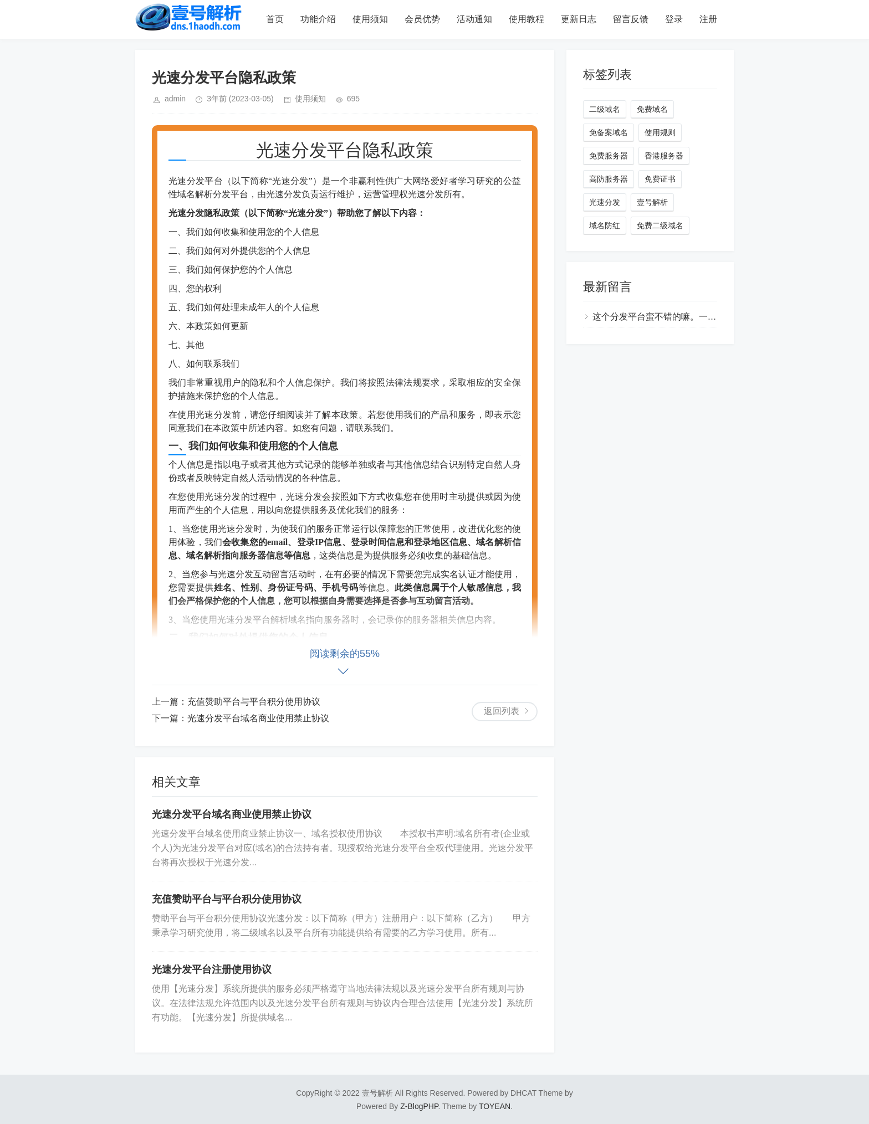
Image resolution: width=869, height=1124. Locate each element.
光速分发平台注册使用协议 (212, 969)
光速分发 (604, 202)
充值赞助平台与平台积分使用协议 (253, 701)
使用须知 (370, 19)
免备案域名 (608, 132)
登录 (674, 19)
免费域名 (652, 109)
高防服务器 (608, 178)
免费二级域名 (660, 225)
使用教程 (526, 19)
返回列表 (501, 711)
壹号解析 (652, 202)
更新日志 (578, 19)
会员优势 (422, 19)
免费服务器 (608, 155)
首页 (275, 19)
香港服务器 (664, 155)
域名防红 (604, 225)
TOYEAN (494, 1106)
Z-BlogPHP (419, 1106)
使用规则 (660, 132)
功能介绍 (318, 19)
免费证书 (660, 178)
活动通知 (474, 19)
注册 (708, 19)
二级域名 (604, 109)
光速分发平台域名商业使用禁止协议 (258, 718)
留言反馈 (630, 19)
